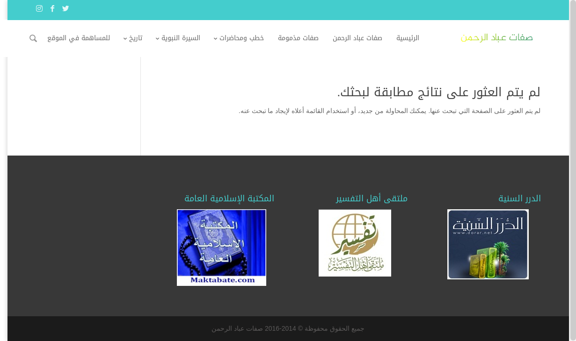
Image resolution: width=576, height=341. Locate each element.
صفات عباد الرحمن (364, 38)
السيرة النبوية (187, 38)
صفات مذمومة (305, 38)
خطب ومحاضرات (248, 38)
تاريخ (142, 38)
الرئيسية (414, 38)
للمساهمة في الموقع (85, 38)
